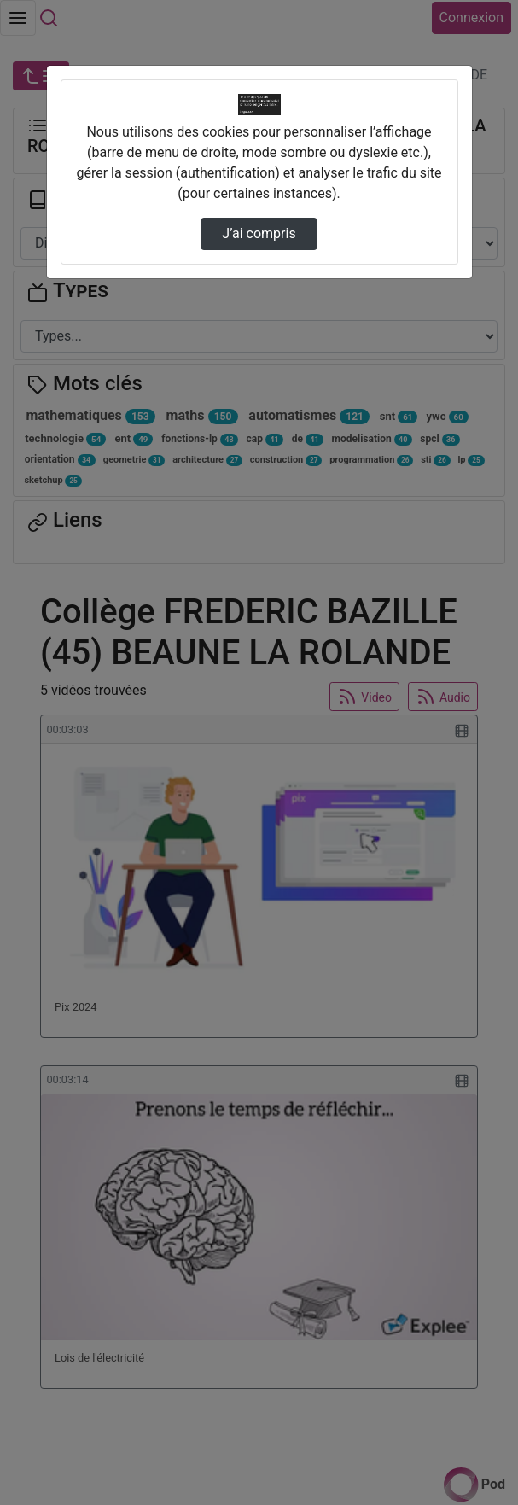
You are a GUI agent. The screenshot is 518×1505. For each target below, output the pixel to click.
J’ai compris (258, 233)
